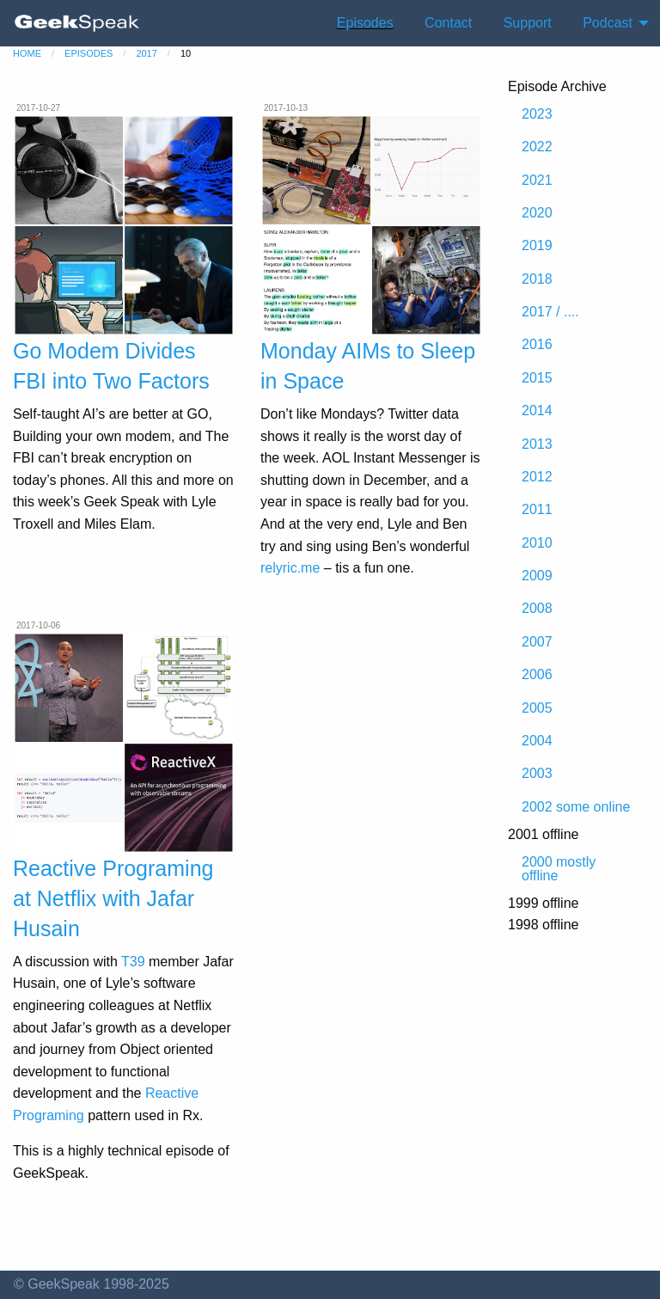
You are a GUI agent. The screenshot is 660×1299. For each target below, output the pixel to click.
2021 (537, 180)
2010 (537, 543)
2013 (537, 444)
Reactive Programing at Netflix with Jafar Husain (113, 898)
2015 (537, 378)
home (27, 53)
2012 (537, 476)
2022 (537, 146)
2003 (537, 773)
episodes (88, 53)
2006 (537, 674)
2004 (537, 740)
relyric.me (290, 568)
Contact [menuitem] (448, 22)
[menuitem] (77, 23)
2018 (537, 279)
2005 (537, 708)
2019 (537, 245)
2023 (537, 114)
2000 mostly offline (559, 869)
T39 (133, 961)
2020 (537, 212)
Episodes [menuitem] (365, 22)
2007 (537, 641)
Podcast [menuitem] (607, 22)
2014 (537, 410)
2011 (537, 509)
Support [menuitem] (528, 22)
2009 (537, 575)
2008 (537, 608)
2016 (537, 344)
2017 (146, 53)
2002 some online (576, 807)
